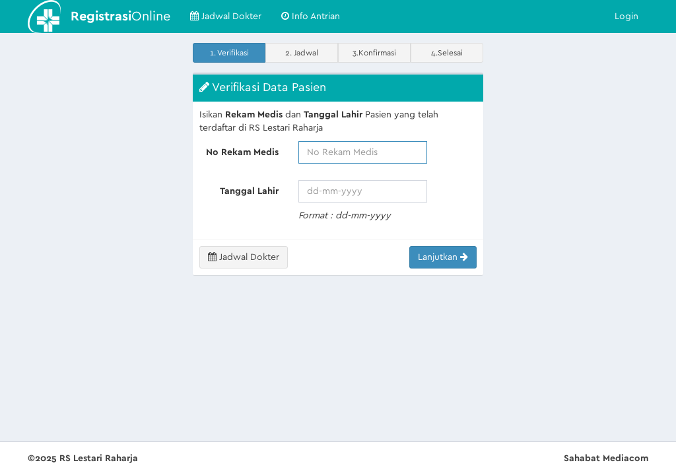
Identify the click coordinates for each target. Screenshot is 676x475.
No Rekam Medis (242, 152)
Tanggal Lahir (249, 191)
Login (626, 16)
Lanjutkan (443, 257)
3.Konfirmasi (374, 53)
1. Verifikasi (229, 53)
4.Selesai (447, 53)
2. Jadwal (301, 53)
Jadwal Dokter (225, 16)
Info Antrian (310, 16)
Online (120, 16)
